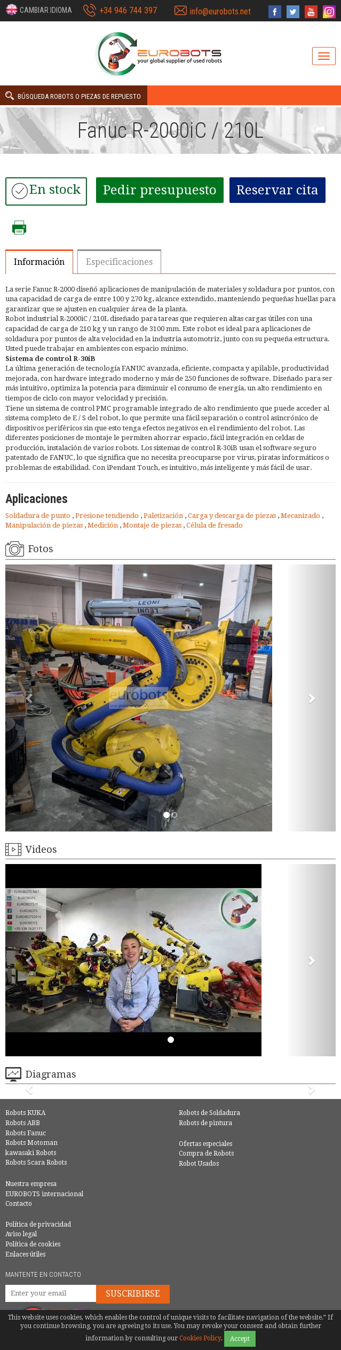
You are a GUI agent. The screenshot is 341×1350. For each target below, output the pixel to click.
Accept (240, 1339)
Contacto (18, 1203)
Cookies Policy (200, 1338)
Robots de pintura (205, 1123)
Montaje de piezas (153, 525)
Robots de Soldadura (209, 1113)
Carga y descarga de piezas (232, 516)
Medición (104, 525)
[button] (38, 9)
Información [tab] (39, 262)
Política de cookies (32, 1244)
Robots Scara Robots (36, 1162)
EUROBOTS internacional (44, 1194)
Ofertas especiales (205, 1144)
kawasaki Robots (30, 1153)
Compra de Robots (206, 1153)
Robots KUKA (25, 1113)
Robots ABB (22, 1123)
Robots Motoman (31, 1143)
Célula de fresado (214, 525)
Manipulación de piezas (44, 525)
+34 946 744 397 (128, 10)
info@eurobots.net (220, 11)
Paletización (164, 516)
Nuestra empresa (31, 1184)
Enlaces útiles (25, 1254)
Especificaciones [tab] (119, 262)
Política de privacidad (38, 1224)
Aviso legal (21, 1234)
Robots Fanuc (25, 1133)
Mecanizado (301, 516)
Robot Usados (199, 1163)
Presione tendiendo (107, 516)
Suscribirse (133, 1294)
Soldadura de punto (38, 516)
